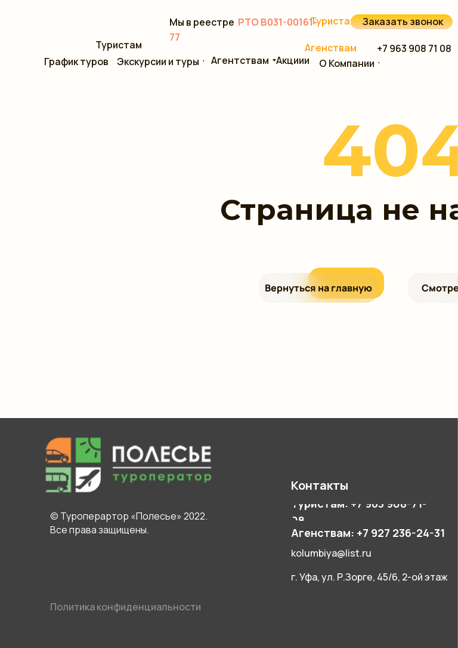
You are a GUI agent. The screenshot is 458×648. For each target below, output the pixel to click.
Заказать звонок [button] (403, 21)
